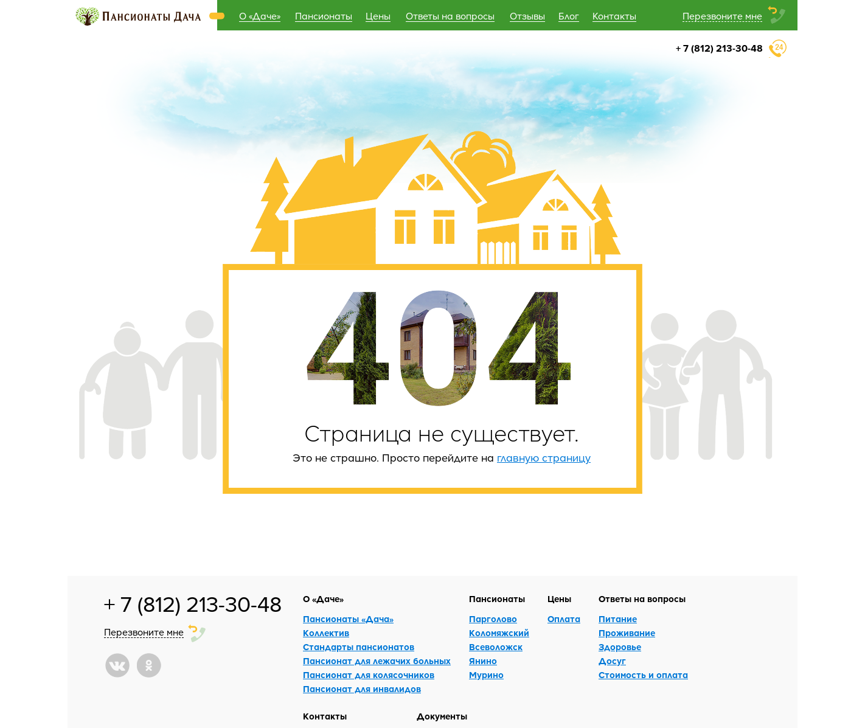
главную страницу (544, 457)
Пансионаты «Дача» (348, 618)
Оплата (563, 618)
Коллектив (326, 632)
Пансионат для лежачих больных (377, 660)
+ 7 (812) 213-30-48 (719, 48)
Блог (568, 15)
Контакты (614, 15)
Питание (618, 618)
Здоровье (620, 646)
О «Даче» (259, 15)
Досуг (612, 660)
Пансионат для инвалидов (362, 688)
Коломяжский (499, 632)
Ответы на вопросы (450, 15)
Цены (378, 15)
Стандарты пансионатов (358, 646)
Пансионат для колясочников (368, 674)
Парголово (493, 618)
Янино (483, 660)
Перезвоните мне (722, 15)
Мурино (486, 674)
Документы (442, 715)
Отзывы (527, 15)
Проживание (627, 632)
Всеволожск (496, 646)
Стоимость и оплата (643, 674)
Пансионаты (323, 15)
